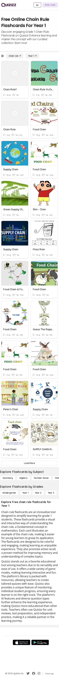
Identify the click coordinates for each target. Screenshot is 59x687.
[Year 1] (32, 55)
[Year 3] (51, 492)
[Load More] (29, 463)
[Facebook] (33, 673)
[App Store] (21, 642)
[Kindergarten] (9, 492)
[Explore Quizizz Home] (8, 5)
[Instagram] (39, 673)
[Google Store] (40, 642)
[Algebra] (23, 477)
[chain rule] (14, 55)
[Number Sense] (41, 477)
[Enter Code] (50, 4)
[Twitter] (28, 673)
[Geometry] (7, 477)
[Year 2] (38, 492)
